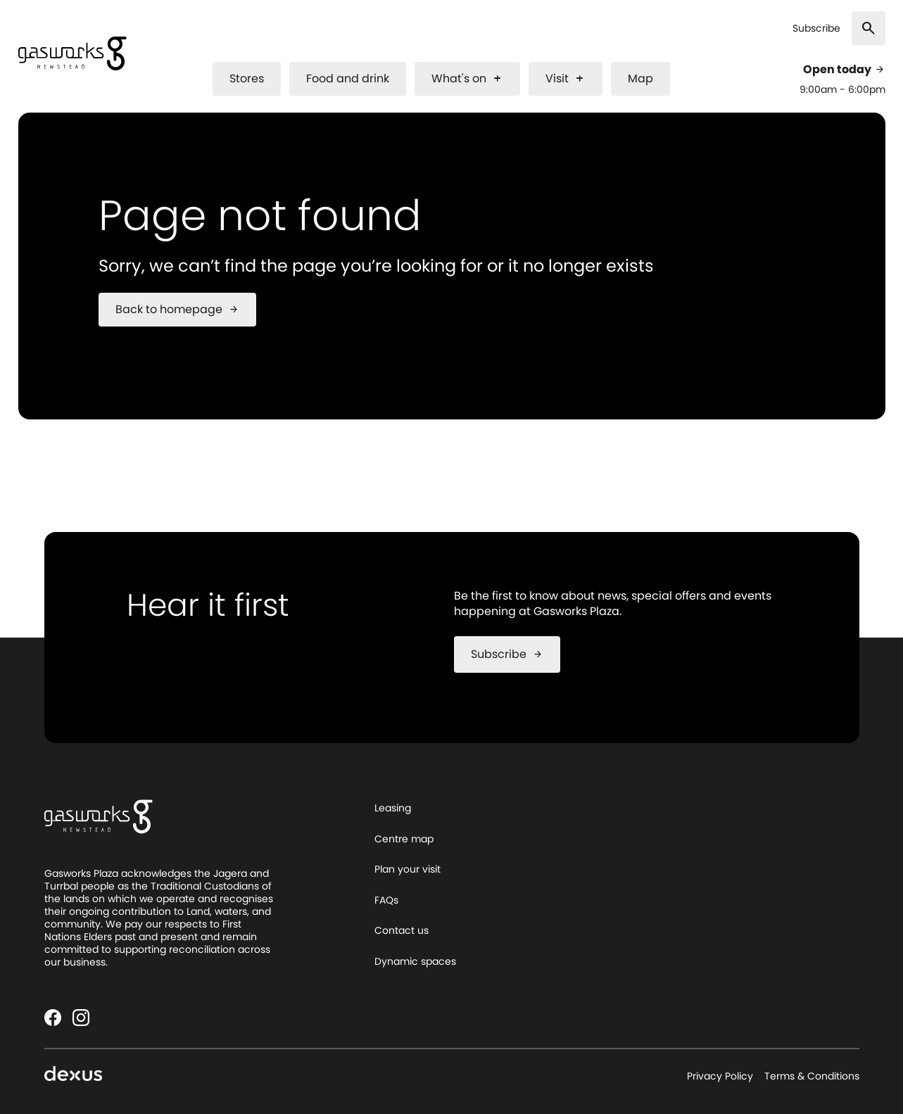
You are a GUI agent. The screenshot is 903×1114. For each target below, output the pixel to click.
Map (640, 78)
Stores (246, 78)
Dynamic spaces (415, 961)
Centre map (404, 839)
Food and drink (347, 78)
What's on (467, 78)
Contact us (401, 930)
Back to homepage (177, 309)
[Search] (868, 28)
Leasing (392, 808)
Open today (844, 69)
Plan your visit (407, 869)
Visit (565, 78)
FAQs (386, 900)
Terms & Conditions (811, 1076)
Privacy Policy (720, 1076)
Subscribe (816, 28)
